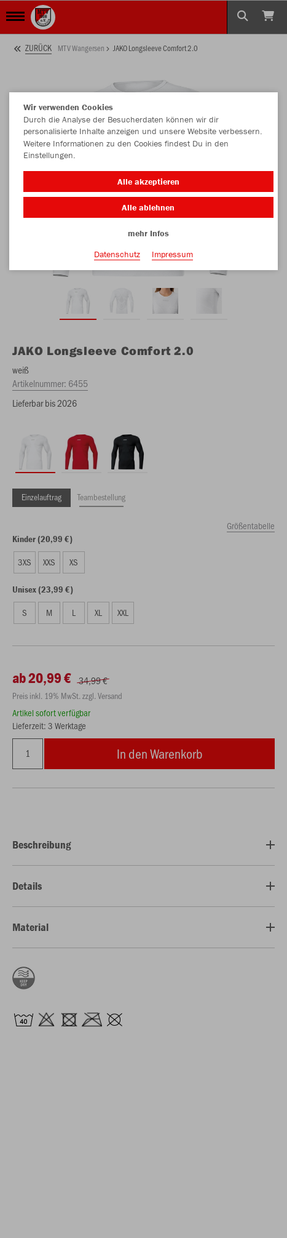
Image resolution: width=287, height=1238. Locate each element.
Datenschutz (117, 254)
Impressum (172, 254)
